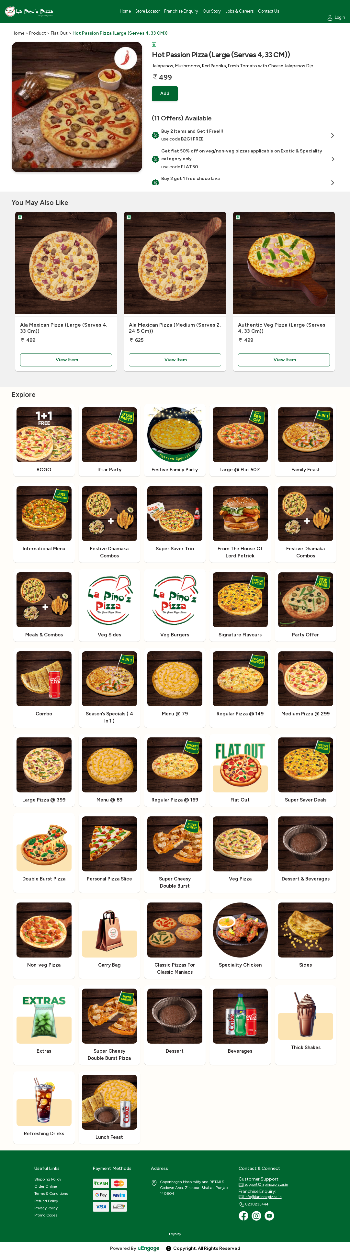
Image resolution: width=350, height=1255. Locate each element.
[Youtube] (269, 1216)
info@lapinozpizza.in (260, 1197)
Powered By (135, 1248)
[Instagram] (256, 1216)
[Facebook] (243, 1216)
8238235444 (253, 1204)
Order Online (45, 1186)
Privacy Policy (46, 1208)
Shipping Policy (47, 1179)
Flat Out (59, 33)
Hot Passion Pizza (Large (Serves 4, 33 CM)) (120, 33)
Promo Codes (45, 1215)
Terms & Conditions (51, 1193)
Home (18, 33)
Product (37, 33)
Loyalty (175, 1234)
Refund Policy (46, 1201)
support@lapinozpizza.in (263, 1184)
